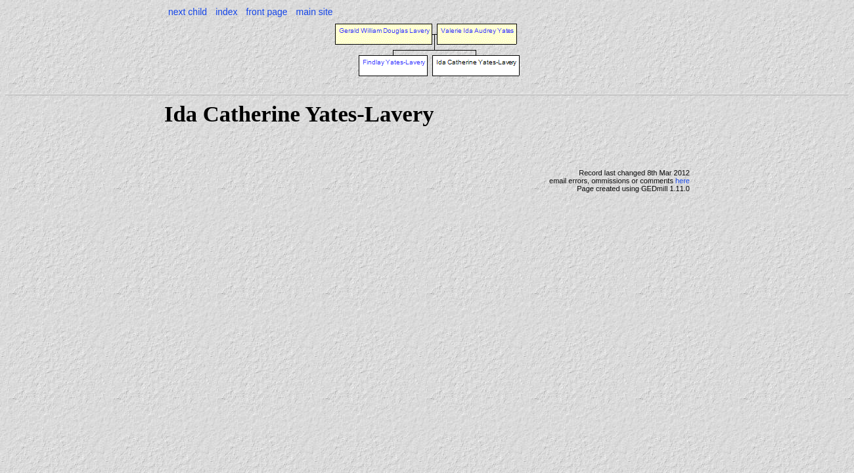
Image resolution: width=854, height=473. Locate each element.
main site (314, 12)
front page (267, 12)
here (682, 181)
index (226, 12)
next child (187, 12)
